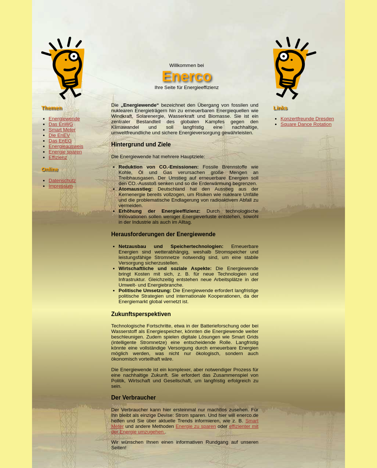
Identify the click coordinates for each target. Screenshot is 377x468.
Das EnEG (60, 140)
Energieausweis (66, 146)
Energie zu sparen (196, 426)
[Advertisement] (188, 16)
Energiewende (64, 118)
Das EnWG (61, 124)
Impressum (61, 186)
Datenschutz (62, 180)
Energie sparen (65, 152)
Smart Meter (62, 129)
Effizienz (58, 157)
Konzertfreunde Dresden (307, 118)
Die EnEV (59, 135)
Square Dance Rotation (306, 124)
